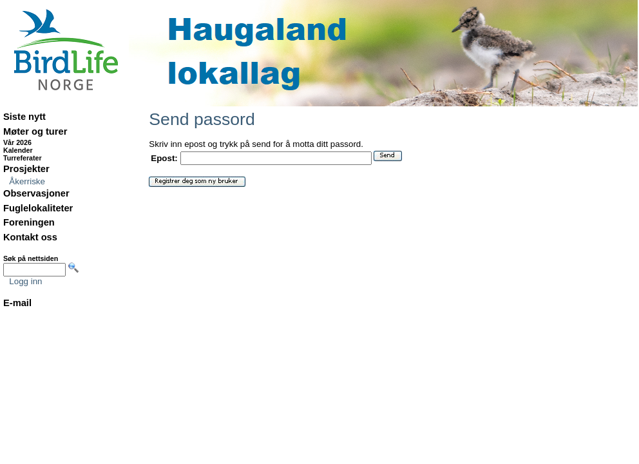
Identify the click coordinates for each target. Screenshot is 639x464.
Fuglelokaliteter (38, 208)
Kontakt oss (30, 237)
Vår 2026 (17, 142)
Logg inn (25, 281)
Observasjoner (36, 193)
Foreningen (29, 222)
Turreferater (22, 158)
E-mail (17, 303)
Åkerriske (27, 181)
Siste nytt (24, 116)
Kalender (18, 150)
